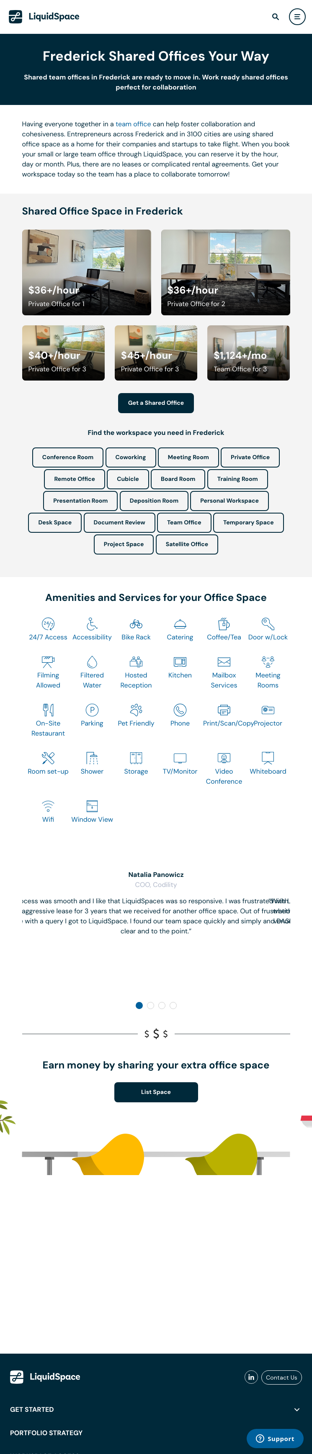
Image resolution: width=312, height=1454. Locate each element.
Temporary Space (248, 522)
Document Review (119, 522)
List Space (156, 1092)
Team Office (184, 522)
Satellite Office (187, 544)
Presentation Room (80, 501)
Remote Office (74, 479)
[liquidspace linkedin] (251, 1377)
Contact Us (281, 1377)
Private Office (250, 457)
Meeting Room (188, 457)
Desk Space (55, 522)
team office (133, 124)
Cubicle (128, 479)
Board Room (178, 479)
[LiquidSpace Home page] (44, 16)
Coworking (131, 457)
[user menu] (297, 16)
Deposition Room (154, 501)
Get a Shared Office (156, 403)
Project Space (124, 544)
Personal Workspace (229, 501)
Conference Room (67, 457)
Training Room (237, 479)
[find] (275, 16)
